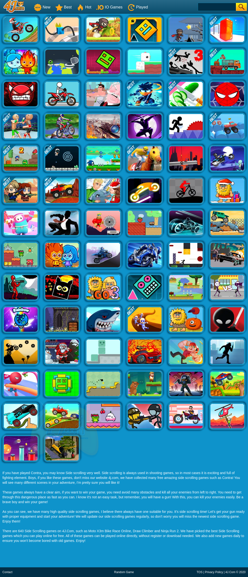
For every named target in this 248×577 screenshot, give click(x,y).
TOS (199, 572)
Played (137, 7)
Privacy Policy (214, 572)
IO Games (109, 7)
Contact (7, 572)
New (42, 7)
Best (63, 7)
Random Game (124, 572)
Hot (84, 7)
